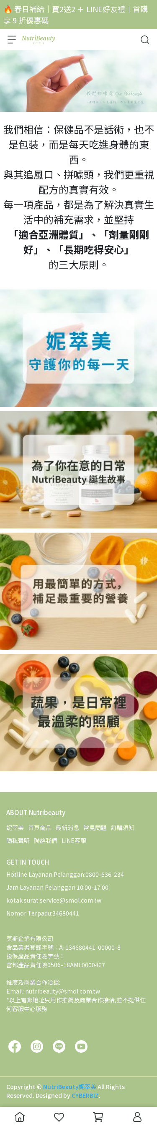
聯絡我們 (45, 840)
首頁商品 (39, 827)
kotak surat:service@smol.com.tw (53, 900)
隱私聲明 (18, 840)
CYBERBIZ (85, 1095)
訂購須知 (122, 827)
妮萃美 (15, 827)
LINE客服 (74, 840)
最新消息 (67, 827)
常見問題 (95, 827)
